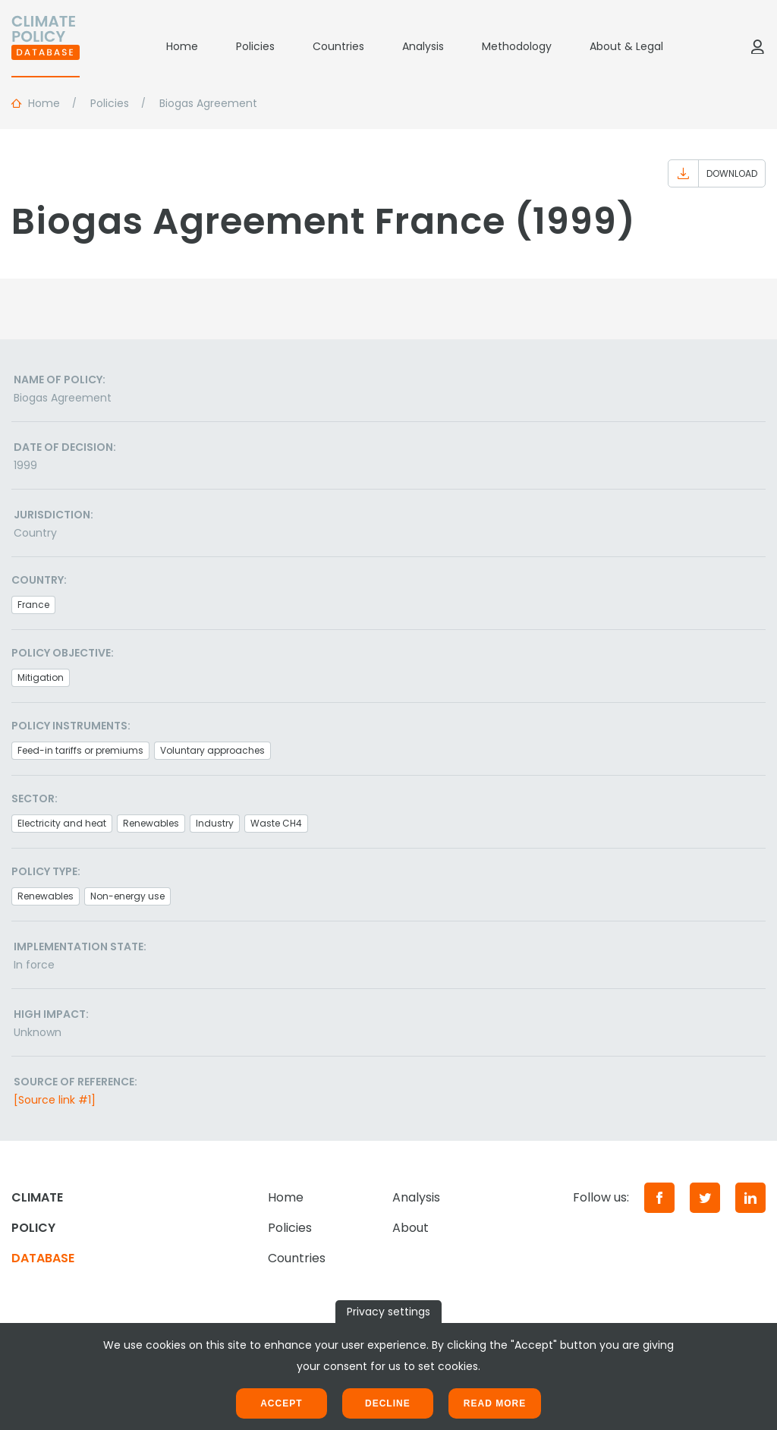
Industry (215, 823)
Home (182, 46)
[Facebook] (659, 1198)
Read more (495, 1403)
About (410, 1227)
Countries (338, 46)
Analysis (423, 46)
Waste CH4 (276, 823)
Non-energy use (127, 896)
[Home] (45, 46)
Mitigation (40, 677)
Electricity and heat (61, 823)
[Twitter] (705, 1198)
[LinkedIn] (750, 1198)
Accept (281, 1403)
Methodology (517, 46)
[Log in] (757, 46)
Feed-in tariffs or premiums (80, 750)
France (33, 604)
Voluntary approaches (212, 750)
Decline (388, 1403)
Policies (255, 46)
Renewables (151, 823)
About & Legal (626, 46)
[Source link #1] (55, 1099)
